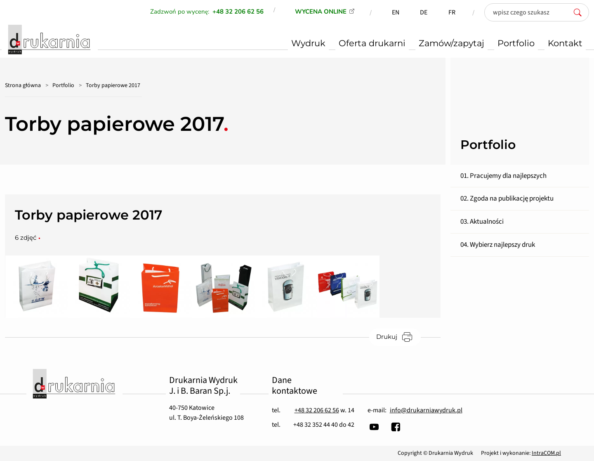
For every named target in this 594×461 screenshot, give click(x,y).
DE (423, 12)
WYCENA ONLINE (320, 11)
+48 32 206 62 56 (317, 410)
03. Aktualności (482, 222)
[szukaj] (580, 12)
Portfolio (63, 85)
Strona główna (23, 85)
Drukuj (398, 336)
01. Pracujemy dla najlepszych (503, 176)
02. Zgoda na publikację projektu (507, 198)
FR (451, 12)
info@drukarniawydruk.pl (426, 410)
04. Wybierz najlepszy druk (497, 245)
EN (395, 12)
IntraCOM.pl (546, 453)
